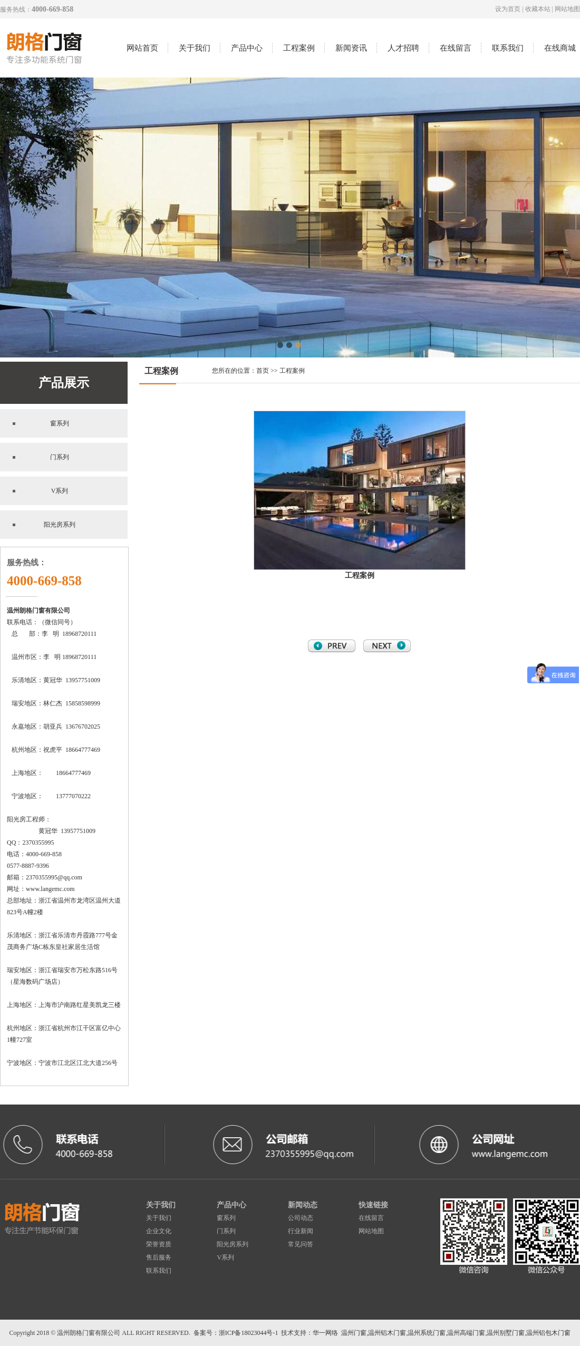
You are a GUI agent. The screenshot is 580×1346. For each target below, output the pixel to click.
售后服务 (158, 1257)
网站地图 (567, 9)
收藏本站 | (540, 9)
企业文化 (158, 1231)
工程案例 (299, 48)
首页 (262, 370)
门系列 (59, 457)
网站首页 (142, 48)
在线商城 (560, 48)
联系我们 (508, 48)
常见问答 (300, 1244)
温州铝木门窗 (387, 1333)
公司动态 (300, 1218)
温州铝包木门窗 (548, 1333)
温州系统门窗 (427, 1333)
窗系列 (59, 423)
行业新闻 (300, 1231)
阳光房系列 (59, 524)
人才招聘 (403, 48)
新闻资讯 (351, 48)
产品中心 (247, 48)
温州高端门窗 (466, 1333)
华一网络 (325, 1333)
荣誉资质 (158, 1244)
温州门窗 (353, 1333)
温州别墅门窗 (506, 1333)
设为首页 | (510, 9)
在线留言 (455, 48)
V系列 (60, 491)
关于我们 (194, 48)
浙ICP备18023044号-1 (248, 1333)
